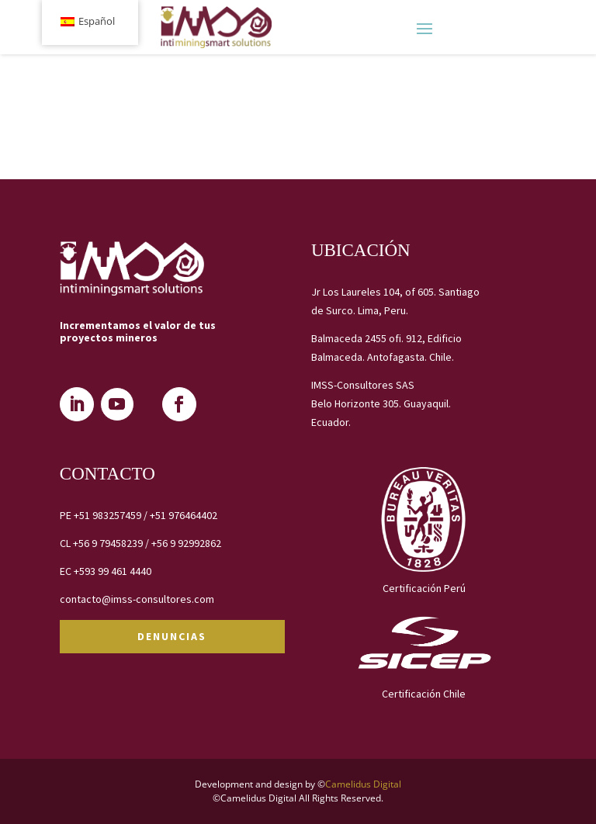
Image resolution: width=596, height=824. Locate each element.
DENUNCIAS (171, 636)
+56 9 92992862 (186, 543)
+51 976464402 (183, 515)
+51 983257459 (107, 515)
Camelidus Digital (363, 784)
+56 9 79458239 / (112, 543)
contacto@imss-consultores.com (137, 599)
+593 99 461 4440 (112, 571)
